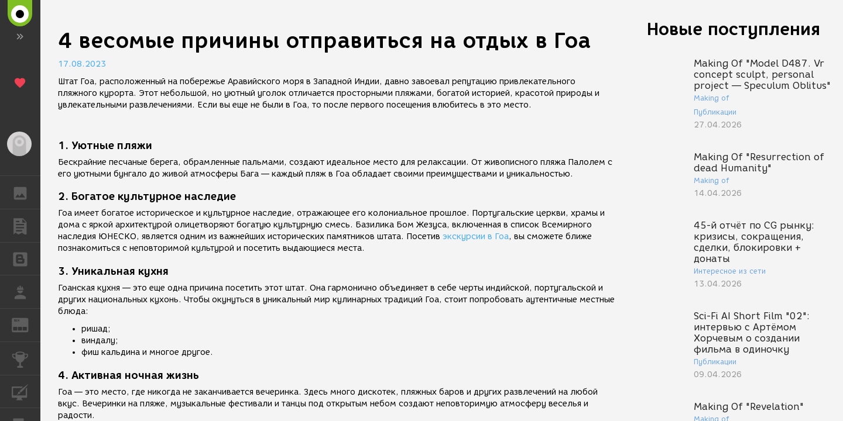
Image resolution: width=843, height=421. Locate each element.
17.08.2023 (82, 64)
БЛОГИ (26, 258)
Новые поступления (733, 29)
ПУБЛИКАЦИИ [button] (26, 225)
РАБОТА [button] (26, 291)
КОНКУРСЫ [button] (26, 358)
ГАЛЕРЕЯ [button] (26, 192)
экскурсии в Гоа (476, 236)
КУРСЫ (26, 391)
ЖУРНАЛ (26, 324)
